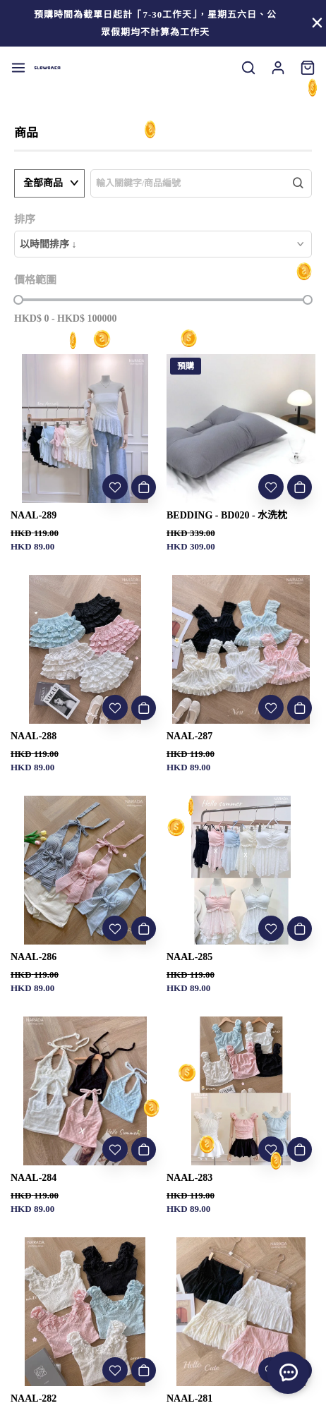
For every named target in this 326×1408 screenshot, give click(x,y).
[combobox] (163, 244)
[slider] (18, 300)
